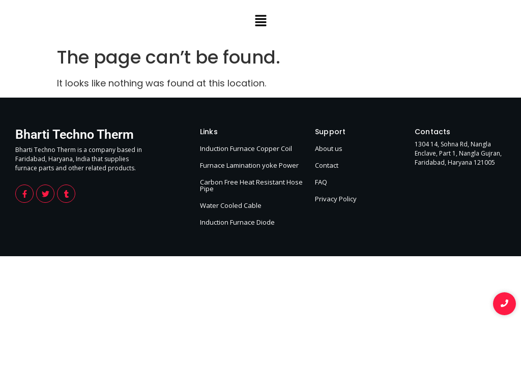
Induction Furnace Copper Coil (246, 148)
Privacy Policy (336, 198)
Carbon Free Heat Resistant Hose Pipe (251, 185)
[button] (260, 21)
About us (328, 148)
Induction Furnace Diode (237, 222)
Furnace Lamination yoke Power (249, 165)
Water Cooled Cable (231, 205)
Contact (326, 165)
